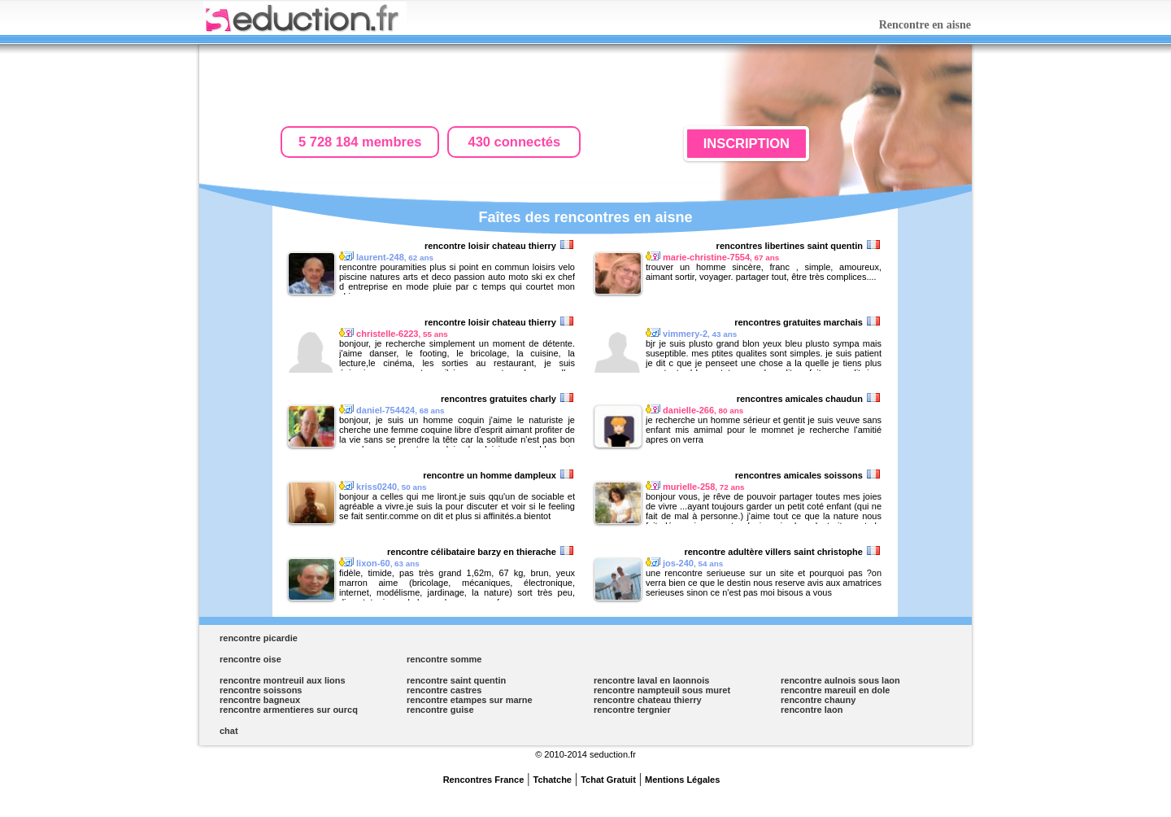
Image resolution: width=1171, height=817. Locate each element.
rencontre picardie (259, 638)
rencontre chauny (818, 700)
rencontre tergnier (632, 709)
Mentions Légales (682, 779)
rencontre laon (811, 709)
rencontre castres (444, 690)
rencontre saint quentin (456, 680)
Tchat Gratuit (608, 779)
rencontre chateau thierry (648, 700)
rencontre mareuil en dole (835, 690)
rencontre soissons (261, 690)
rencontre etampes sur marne (470, 700)
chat (229, 731)
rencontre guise (440, 709)
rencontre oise (250, 659)
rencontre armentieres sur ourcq (289, 709)
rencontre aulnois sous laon (840, 680)
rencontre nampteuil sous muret (662, 690)
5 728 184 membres (359, 141)
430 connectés (514, 141)
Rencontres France (484, 779)
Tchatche (552, 779)
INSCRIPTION (746, 143)
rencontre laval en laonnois (651, 680)
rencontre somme (444, 659)
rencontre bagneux (260, 700)
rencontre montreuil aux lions (283, 680)
